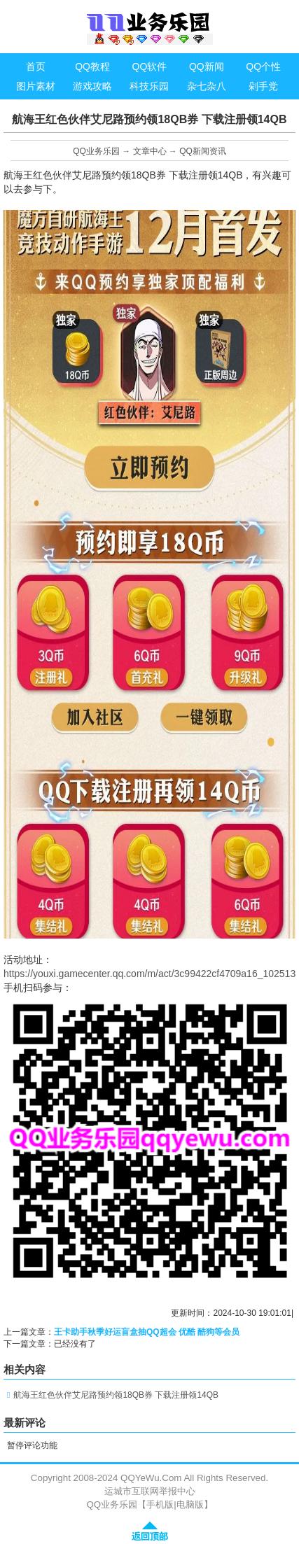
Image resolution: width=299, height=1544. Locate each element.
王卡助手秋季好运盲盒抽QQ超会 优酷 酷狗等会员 (146, 1332)
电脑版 (190, 1504)
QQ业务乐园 (96, 151)
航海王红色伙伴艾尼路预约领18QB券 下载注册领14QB (115, 1395)
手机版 (160, 1504)
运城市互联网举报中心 (149, 1491)
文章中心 (150, 151)
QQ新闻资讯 (202, 151)
